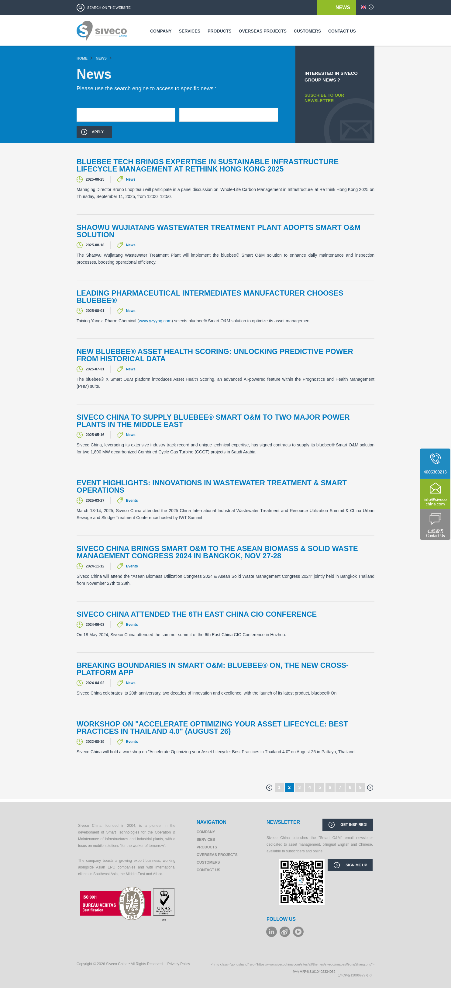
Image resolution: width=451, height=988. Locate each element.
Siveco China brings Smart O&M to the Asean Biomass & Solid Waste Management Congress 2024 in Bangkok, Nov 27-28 (217, 552)
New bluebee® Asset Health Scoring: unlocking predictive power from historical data (215, 355)
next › (370, 787)
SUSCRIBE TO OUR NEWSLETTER (324, 98)
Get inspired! (353, 825)
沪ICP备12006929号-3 (356, 975)
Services (190, 31)
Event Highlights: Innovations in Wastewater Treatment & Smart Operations (212, 486)
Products (220, 31)
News (343, 7)
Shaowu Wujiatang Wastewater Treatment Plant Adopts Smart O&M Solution (219, 231)
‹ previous (269, 787)
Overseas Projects (263, 31)
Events (132, 500)
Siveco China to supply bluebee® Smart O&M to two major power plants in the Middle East (213, 421)
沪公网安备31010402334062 (315, 971)
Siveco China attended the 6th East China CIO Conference (197, 614)
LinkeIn (271, 932)
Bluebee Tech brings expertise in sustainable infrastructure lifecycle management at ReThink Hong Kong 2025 (208, 165)
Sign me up (356, 865)
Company (161, 31)
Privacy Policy (178, 964)
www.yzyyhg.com (155, 320)
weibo (285, 932)
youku (298, 932)
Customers (307, 31)
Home (82, 58)
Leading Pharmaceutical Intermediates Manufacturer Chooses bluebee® (210, 296)
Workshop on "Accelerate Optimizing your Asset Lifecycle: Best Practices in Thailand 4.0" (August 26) (212, 727)
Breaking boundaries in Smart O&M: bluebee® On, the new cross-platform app (213, 669)
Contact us (342, 31)
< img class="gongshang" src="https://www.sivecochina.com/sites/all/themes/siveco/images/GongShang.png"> (292, 964)
